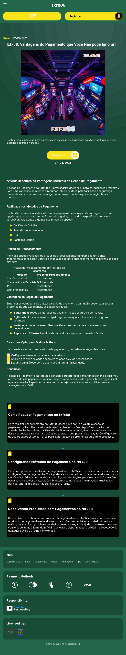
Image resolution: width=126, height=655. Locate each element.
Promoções (67, 561)
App (79, 561)
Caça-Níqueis (91, 561)
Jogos (54, 561)
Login (32, 15)
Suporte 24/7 (14, 561)
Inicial (6, 38)
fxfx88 (58, 5)
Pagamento (40, 561)
